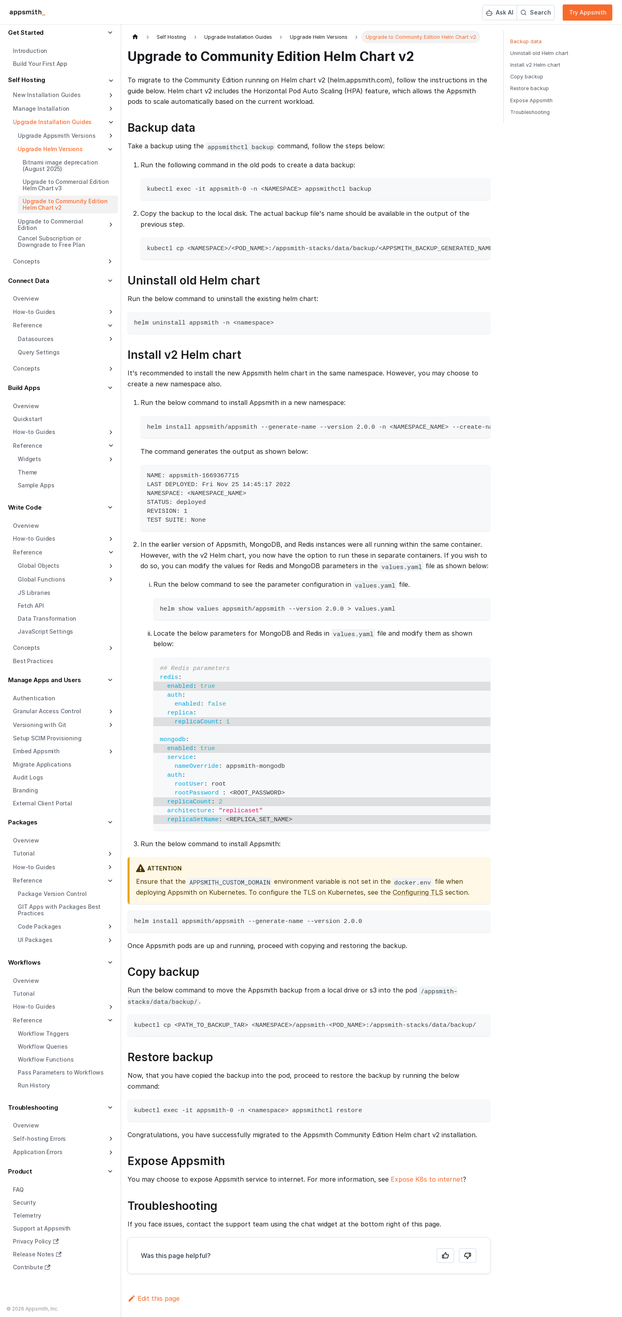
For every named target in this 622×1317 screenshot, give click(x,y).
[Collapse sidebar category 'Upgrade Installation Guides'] (110, 122)
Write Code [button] (25, 507)
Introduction (30, 50)
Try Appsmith (588, 12)
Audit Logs (28, 777)
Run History (34, 1085)
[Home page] (135, 37)
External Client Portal (42, 803)
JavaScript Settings (45, 631)
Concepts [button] (26, 261)
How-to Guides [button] (34, 867)
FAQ (18, 1189)
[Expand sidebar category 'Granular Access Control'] (110, 712)
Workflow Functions (45, 1059)
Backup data (526, 41)
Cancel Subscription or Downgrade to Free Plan (51, 241)
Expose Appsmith (531, 100)
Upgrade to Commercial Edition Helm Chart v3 (66, 185)
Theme (27, 472)
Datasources (35, 338)
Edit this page (154, 1298)
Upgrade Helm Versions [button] (50, 148)
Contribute (31, 1267)
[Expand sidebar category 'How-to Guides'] (110, 312)
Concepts (26, 368)
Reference (27, 445)
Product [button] (20, 1171)
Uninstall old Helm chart (539, 53)
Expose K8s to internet (427, 1179)
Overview (26, 298)
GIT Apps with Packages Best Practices (59, 910)
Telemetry (27, 1215)
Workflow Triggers (43, 1033)
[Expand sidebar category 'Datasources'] (110, 339)
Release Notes (37, 1254)
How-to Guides (34, 311)
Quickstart (27, 418)
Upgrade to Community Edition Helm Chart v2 (65, 204)
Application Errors (37, 1151)
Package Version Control (52, 893)
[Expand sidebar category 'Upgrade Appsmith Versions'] (110, 136)
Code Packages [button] (39, 926)
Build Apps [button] (24, 388)
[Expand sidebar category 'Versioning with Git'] (110, 725)
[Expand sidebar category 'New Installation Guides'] (110, 95)
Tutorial (24, 993)
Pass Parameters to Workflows (61, 1072)
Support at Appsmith (42, 1228)
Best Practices (33, 660)
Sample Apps (36, 485)
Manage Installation (41, 108)
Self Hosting (26, 80)
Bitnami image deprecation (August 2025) (60, 165)
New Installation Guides (47, 94)
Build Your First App (40, 63)
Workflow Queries (43, 1046)
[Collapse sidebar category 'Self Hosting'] (110, 81)
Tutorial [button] (24, 853)
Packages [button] (23, 822)
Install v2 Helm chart (535, 65)
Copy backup (526, 77)
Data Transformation (47, 618)
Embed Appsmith (36, 751)
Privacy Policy (36, 1241)
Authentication (34, 698)
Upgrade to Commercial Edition (50, 224)
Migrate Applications (42, 764)
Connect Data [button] (28, 280)
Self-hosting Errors (39, 1138)
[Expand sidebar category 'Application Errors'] (110, 1152)
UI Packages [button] (35, 939)
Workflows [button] (24, 962)
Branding (25, 790)
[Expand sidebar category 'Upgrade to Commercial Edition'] (110, 224)
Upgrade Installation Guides (52, 121)
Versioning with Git (39, 724)
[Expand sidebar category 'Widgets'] (110, 459)
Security (24, 1202)
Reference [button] (27, 325)
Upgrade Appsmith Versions (57, 135)
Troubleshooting (530, 112)
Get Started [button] (26, 32)
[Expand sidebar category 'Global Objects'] (110, 566)
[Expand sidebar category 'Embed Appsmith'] (110, 752)
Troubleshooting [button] (33, 1107)
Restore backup (529, 88)
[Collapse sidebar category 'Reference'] (110, 446)
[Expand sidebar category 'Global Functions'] (110, 579)
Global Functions (41, 579)
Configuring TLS (418, 892)
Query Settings (39, 352)
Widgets (29, 458)
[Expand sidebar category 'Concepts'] (110, 369)
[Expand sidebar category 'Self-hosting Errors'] (110, 1139)
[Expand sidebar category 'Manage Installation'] (110, 109)
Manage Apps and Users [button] (44, 680)
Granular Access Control (47, 711)
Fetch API (31, 605)
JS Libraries (34, 592)
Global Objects (38, 565)
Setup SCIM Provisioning (47, 738)
